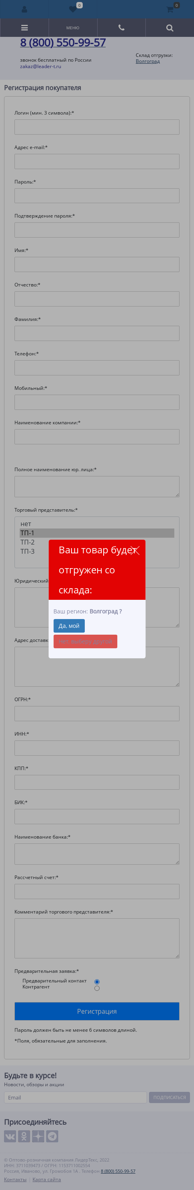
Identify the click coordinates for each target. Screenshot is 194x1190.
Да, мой (69, 625)
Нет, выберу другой (85, 641)
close (135, 550)
